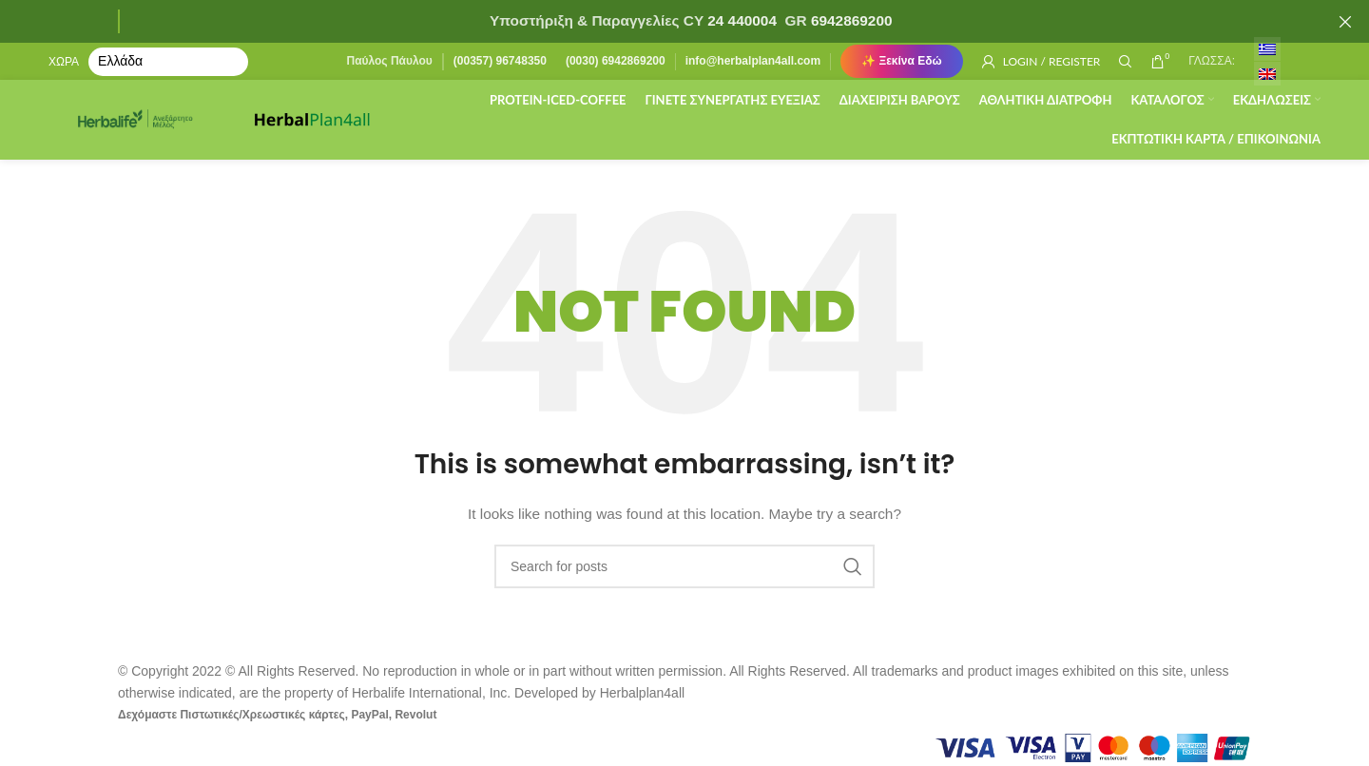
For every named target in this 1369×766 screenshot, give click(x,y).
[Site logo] (143, 122)
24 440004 (740, 20)
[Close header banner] (1345, 21)
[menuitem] (1267, 50)
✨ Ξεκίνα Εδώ (901, 61)
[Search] (1125, 62)
